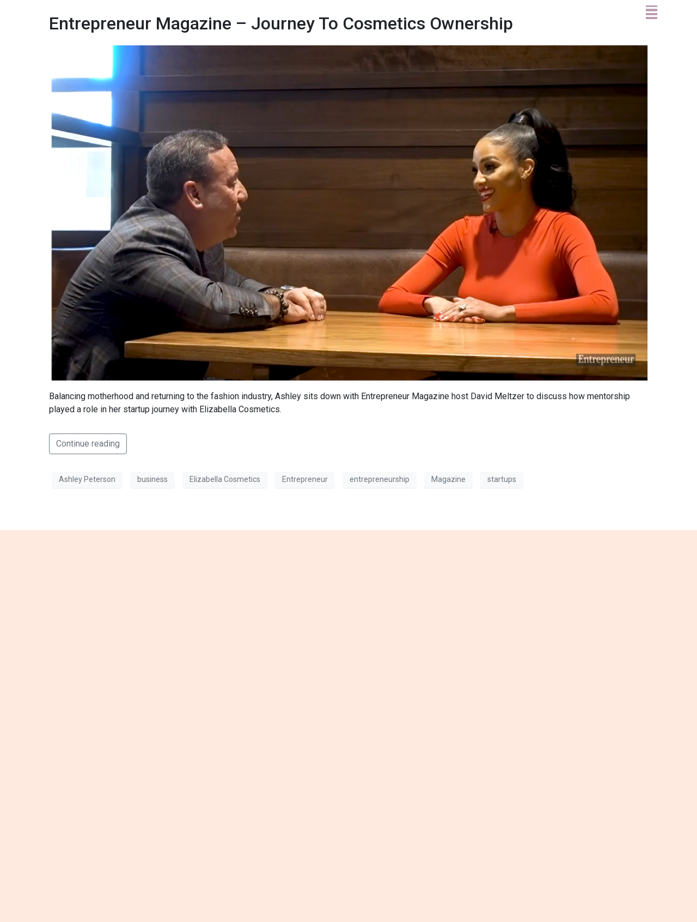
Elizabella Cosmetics (224, 479)
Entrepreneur (305, 479)
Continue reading (88, 443)
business (152, 479)
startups (501, 479)
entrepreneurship (379, 479)
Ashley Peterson (87, 479)
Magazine (448, 479)
